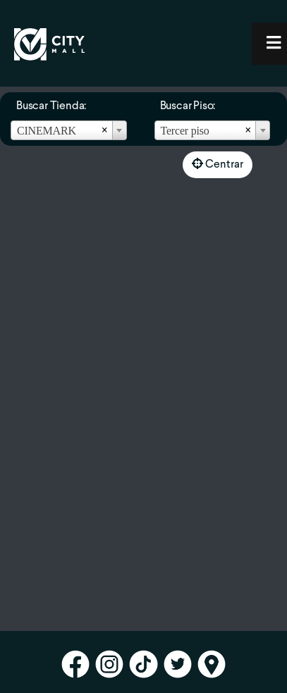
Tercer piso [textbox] (185, 131)
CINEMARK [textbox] (46, 131)
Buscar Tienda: (51, 106)
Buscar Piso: (188, 106)
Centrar (217, 164)
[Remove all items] (104, 130)
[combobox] (69, 130)
